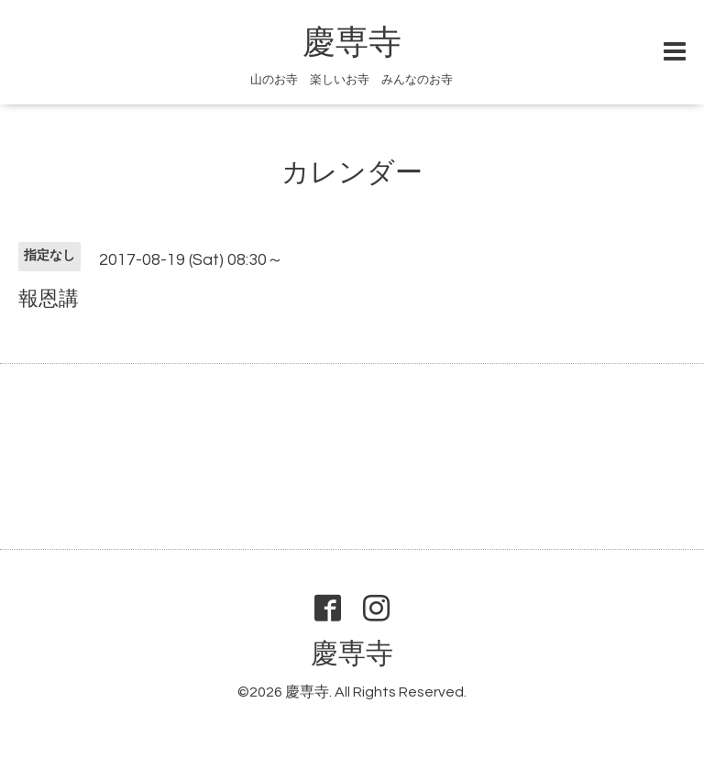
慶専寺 (352, 43)
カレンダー (352, 173)
